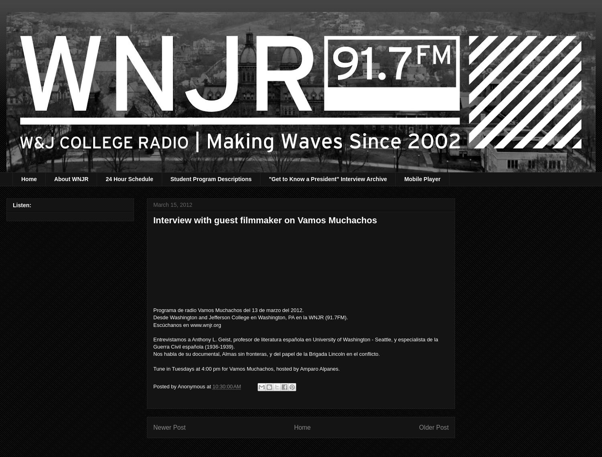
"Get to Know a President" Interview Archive (328, 179)
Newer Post (169, 427)
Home (29, 179)
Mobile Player (422, 179)
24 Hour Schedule (129, 179)
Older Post (434, 427)
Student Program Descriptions (211, 179)
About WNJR (71, 179)
